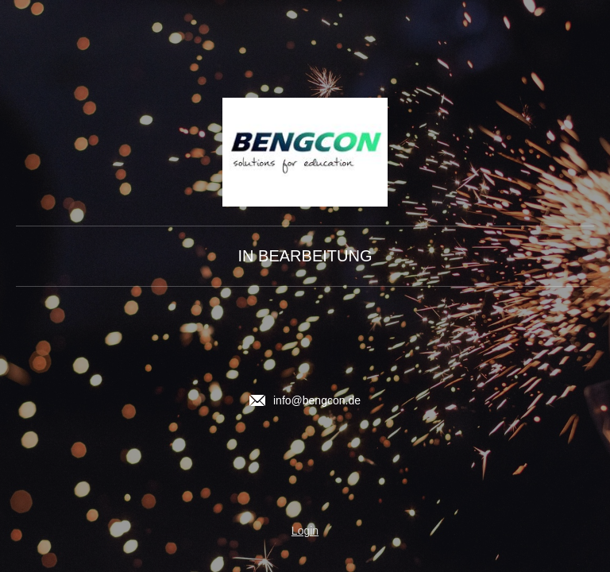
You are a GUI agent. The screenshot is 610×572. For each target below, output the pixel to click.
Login (305, 530)
